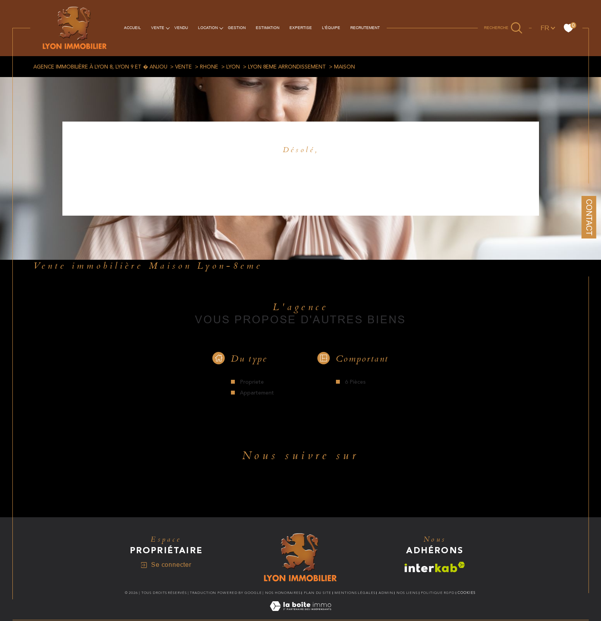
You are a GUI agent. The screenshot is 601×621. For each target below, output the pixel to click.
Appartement (257, 393)
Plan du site (317, 592)
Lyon (233, 67)
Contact (589, 217)
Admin (386, 592)
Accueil (132, 28)
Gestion (237, 28)
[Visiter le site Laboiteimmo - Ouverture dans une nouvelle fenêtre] (300, 615)
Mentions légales (354, 592)
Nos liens (407, 592)
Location (208, 28)
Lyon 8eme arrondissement (287, 67)
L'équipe (331, 28)
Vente (183, 67)
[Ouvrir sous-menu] (168, 27)
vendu (181, 28)
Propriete (252, 382)
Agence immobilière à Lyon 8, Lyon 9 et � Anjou (100, 67)
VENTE (157, 28)
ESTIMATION (267, 28)
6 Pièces (355, 382)
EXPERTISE (300, 28)
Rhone (209, 67)
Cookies (466, 593)
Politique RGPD (438, 592)
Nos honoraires (283, 592)
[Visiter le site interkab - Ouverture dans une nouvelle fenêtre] (435, 567)
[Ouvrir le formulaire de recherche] (503, 28)
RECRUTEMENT (365, 28)
